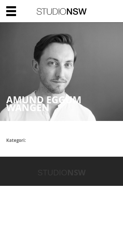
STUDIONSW (62, 11)
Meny (11, 11)
